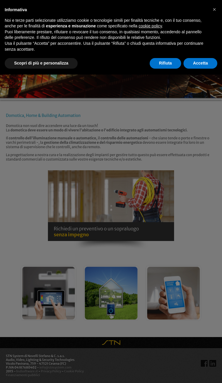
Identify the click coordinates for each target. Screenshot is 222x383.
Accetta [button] (200, 63)
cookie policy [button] (150, 26)
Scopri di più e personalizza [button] (41, 63)
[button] (214, 9)
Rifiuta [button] (165, 63)
